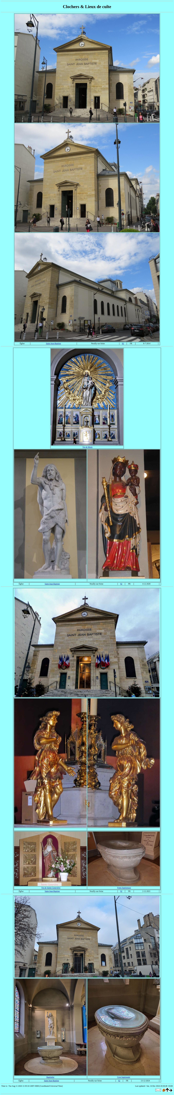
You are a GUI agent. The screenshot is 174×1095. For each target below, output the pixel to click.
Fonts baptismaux (124, 888)
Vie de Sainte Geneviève (50, 888)
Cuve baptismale (123, 1077)
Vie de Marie (87, 447)
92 (123, 343)
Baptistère (50, 1077)
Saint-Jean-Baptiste (53, 343)
